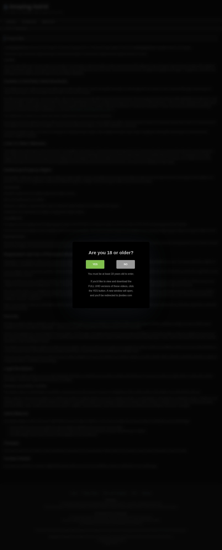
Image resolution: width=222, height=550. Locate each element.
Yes (95, 264)
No (125, 264)
